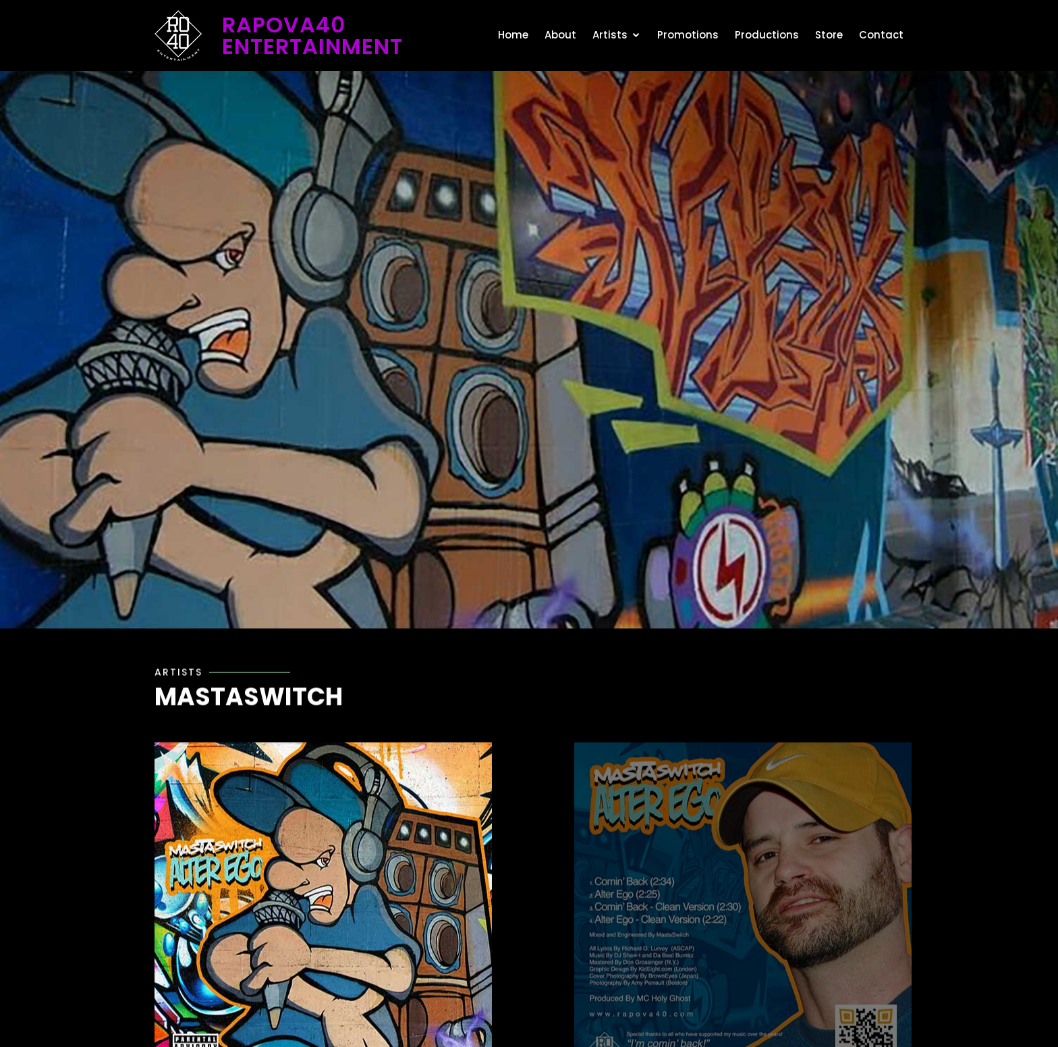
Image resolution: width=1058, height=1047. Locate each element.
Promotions (688, 35)
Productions (767, 35)
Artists (610, 35)
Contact (881, 35)
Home (513, 35)
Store (829, 35)
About (560, 35)
